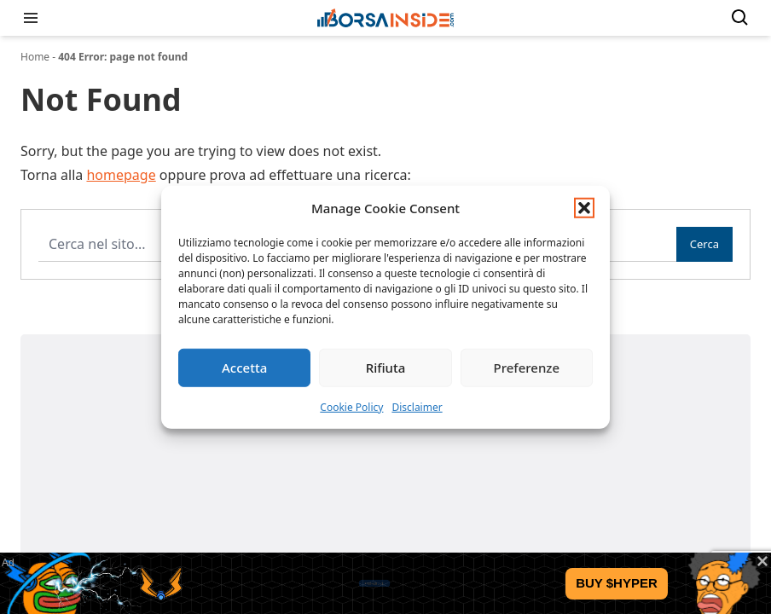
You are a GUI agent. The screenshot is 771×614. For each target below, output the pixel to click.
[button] (584, 208)
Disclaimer (416, 406)
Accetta (244, 367)
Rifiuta (386, 367)
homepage (120, 174)
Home (34, 56)
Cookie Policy (351, 406)
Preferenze (527, 367)
